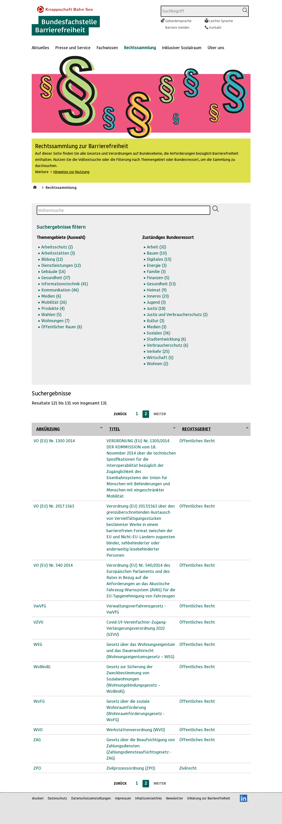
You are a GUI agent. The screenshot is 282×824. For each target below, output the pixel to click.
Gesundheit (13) (161, 283)
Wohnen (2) (157, 363)
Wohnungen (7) (55, 320)
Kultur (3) (155, 320)
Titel (114, 428)
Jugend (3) (156, 302)
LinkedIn (244, 798)
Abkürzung (48, 428)
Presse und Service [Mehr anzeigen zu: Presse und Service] (73, 47)
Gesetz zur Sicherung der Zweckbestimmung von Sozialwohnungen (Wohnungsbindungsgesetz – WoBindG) (133, 678)
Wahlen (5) (51, 314)
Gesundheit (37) (55, 277)
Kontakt (215, 27)
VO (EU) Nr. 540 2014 (53, 565)
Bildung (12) (52, 259)
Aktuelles (40, 47)
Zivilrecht (188, 768)
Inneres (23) (158, 295)
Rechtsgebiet (196, 428)
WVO (38, 729)
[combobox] (200, 11)
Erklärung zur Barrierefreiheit (208, 798)
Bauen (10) (157, 252)
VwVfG (40, 605)
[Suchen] (245, 10)
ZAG (37, 739)
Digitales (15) (159, 259)
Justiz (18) (156, 308)
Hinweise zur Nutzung (71, 171)
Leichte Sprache (221, 21)
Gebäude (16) (53, 271)
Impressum (123, 798)
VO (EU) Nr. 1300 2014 (54, 440)
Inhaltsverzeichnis (148, 798)
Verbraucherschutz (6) (167, 345)
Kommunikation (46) (60, 289)
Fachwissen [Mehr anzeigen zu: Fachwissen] (107, 47)
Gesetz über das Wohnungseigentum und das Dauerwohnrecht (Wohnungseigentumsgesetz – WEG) (140, 650)
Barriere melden (177, 27)
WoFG (39, 701)
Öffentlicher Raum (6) (61, 326)
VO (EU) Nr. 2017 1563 (54, 505)
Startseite (35, 187)
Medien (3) (156, 326)
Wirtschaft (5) (160, 357)
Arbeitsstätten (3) (58, 252)
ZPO (37, 768)
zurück (120, 414)
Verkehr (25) (158, 351)
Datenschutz (57, 798)
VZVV (38, 621)
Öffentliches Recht (197, 440)
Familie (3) (156, 271)
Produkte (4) (53, 308)
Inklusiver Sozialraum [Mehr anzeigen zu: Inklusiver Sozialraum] (182, 47)
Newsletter (174, 798)
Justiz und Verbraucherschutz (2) (177, 314)
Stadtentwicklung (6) (166, 338)
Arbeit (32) (156, 246)
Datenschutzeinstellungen (91, 798)
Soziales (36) (158, 332)
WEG (38, 644)
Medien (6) (51, 295)
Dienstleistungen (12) (61, 265)
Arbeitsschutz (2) (57, 246)
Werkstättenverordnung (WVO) (135, 729)
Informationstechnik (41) (64, 283)
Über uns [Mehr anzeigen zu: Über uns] (215, 47)
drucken (38, 798)
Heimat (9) (157, 289)
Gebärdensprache (178, 21)
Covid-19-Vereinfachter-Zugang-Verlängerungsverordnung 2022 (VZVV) (136, 628)
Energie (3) (157, 265)
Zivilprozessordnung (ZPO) (130, 768)
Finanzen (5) (158, 277)
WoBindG (42, 666)
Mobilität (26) (54, 302)
